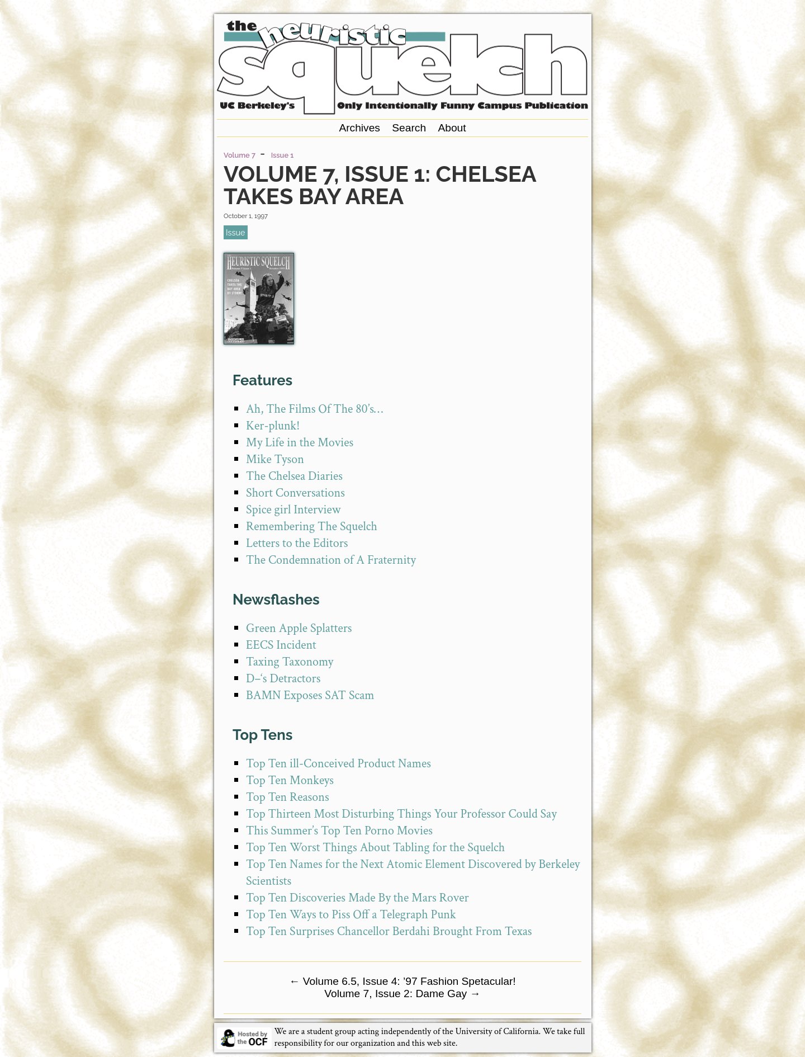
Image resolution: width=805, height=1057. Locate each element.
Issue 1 (282, 155)
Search (409, 128)
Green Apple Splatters (299, 628)
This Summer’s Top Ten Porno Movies (339, 831)
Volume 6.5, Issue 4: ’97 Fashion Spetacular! (402, 981)
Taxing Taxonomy (289, 662)
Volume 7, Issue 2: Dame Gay (402, 993)
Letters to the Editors (297, 543)
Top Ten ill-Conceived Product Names (338, 764)
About (452, 128)
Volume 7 (239, 155)
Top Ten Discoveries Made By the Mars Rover (357, 898)
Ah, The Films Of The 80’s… (314, 409)
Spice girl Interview (293, 510)
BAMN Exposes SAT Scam (310, 695)
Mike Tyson (275, 459)
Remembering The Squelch (311, 526)
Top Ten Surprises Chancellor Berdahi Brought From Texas (389, 931)
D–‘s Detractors (283, 679)
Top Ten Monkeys (290, 780)
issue (235, 232)
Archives (359, 128)
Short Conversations (295, 493)
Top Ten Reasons (287, 797)
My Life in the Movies (299, 443)
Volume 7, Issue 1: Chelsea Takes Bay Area (380, 185)
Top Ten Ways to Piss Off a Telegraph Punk (351, 915)
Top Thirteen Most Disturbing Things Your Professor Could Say (401, 814)
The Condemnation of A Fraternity (331, 560)
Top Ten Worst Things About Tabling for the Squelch (375, 847)
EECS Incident (281, 645)
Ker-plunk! (273, 426)
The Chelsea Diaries (294, 476)
